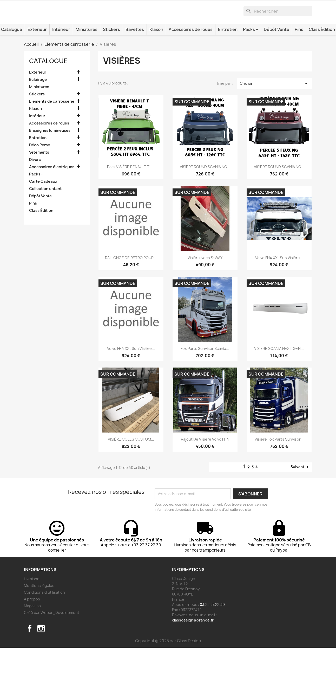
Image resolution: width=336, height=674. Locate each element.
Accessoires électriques (51, 193)
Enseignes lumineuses (49, 156)
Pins (299, 55)
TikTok (52, 655)
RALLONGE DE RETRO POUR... (131, 283)
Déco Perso (39, 171)
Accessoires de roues (191, 55)
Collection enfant (45, 215)
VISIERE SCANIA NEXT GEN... (279, 374)
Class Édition (41, 236)
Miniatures (86, 55)
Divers (35, 185)
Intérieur (61, 55)
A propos (32, 625)
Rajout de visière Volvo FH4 (205, 465)
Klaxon (156, 55)
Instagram (41, 655)
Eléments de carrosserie (51, 127)
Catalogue (48, 87)
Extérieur (37, 55)
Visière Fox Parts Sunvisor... (279, 465)
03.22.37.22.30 (212, 630)
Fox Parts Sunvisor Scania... (205, 374)
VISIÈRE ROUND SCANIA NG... (205, 193)
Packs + (250, 55)
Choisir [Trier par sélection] (274, 110)
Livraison (31, 605)
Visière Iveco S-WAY (205, 283)
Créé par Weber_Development (51, 638)
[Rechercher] (277, 30)
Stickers (111, 55)
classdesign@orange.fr (193, 646)
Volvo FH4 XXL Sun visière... (279, 283)
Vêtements (39, 178)
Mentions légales (39, 611)
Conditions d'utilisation (44, 618)
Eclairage (38, 105)
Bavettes (135, 55)
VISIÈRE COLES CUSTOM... (131, 465)
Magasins (32, 632)
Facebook (29, 655)
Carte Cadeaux (43, 207)
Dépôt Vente (276, 55)
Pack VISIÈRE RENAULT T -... (131, 193)
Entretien (228, 55)
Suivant (301, 493)
